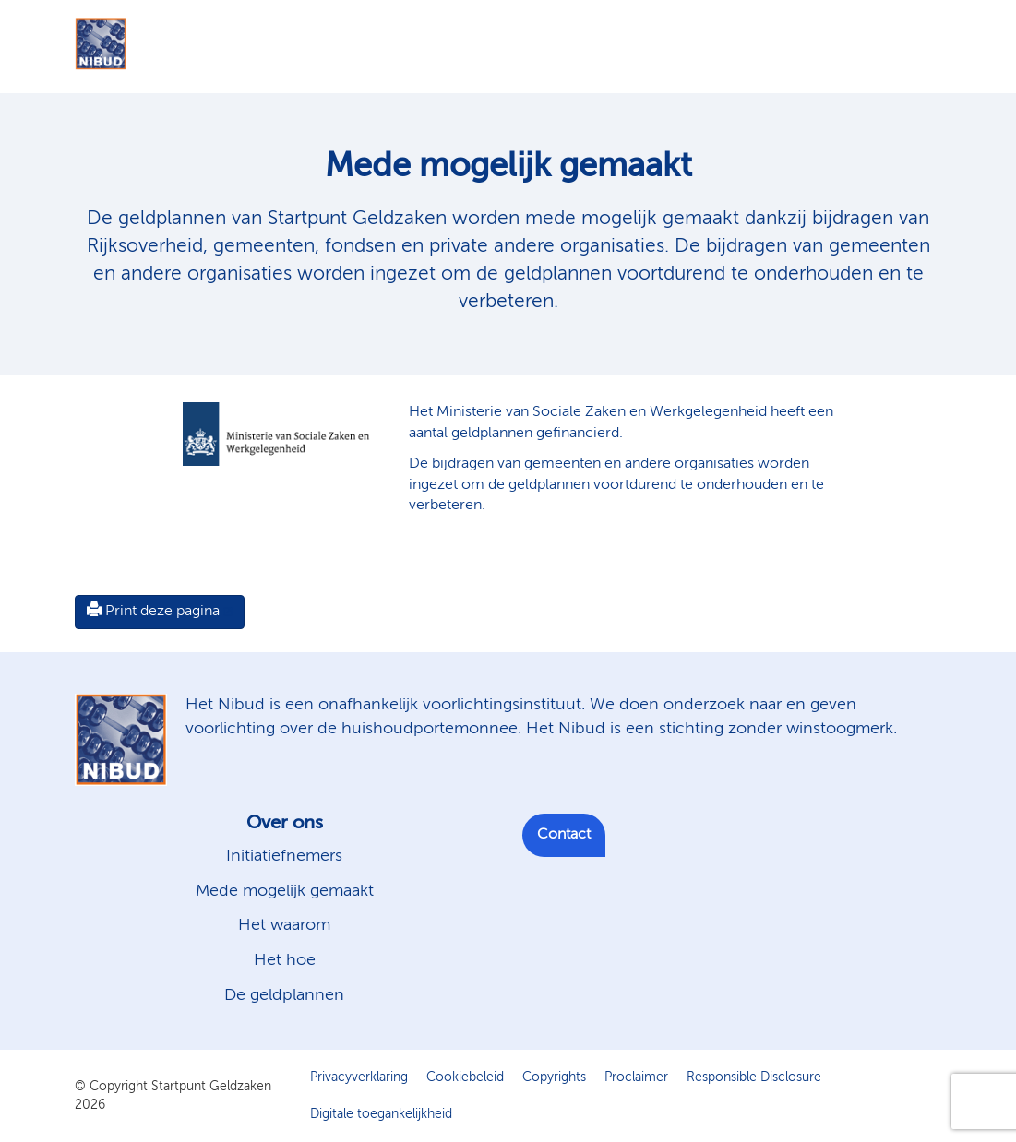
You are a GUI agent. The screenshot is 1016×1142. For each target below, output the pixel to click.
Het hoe (285, 960)
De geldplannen (284, 995)
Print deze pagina (153, 610)
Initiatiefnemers (284, 856)
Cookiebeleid (465, 1077)
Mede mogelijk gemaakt (285, 891)
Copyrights (554, 1077)
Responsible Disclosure (754, 1077)
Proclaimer (636, 1077)
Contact (564, 834)
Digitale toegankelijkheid (381, 1114)
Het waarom (284, 925)
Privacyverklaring (359, 1077)
